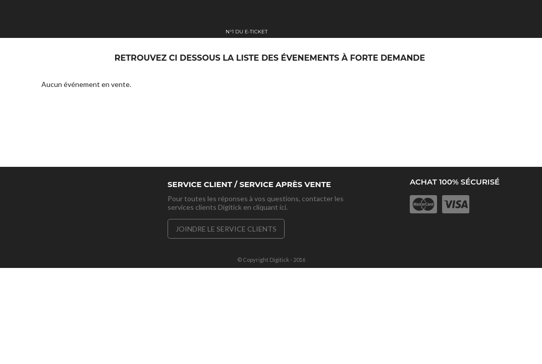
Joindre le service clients (226, 228)
